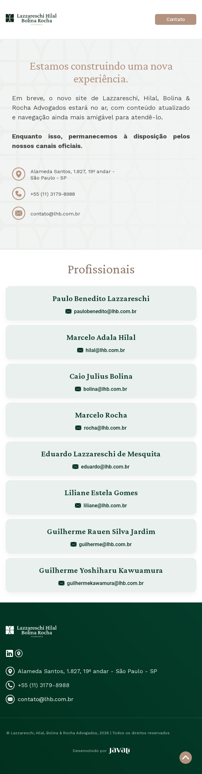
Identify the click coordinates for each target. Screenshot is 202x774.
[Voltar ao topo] (185, 757)
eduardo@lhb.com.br (101, 467)
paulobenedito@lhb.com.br (101, 311)
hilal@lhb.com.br (101, 350)
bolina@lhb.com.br (101, 389)
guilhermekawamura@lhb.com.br (101, 583)
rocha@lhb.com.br (100, 428)
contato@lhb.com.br (55, 214)
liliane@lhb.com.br (101, 506)
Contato (175, 19)
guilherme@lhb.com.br (101, 544)
